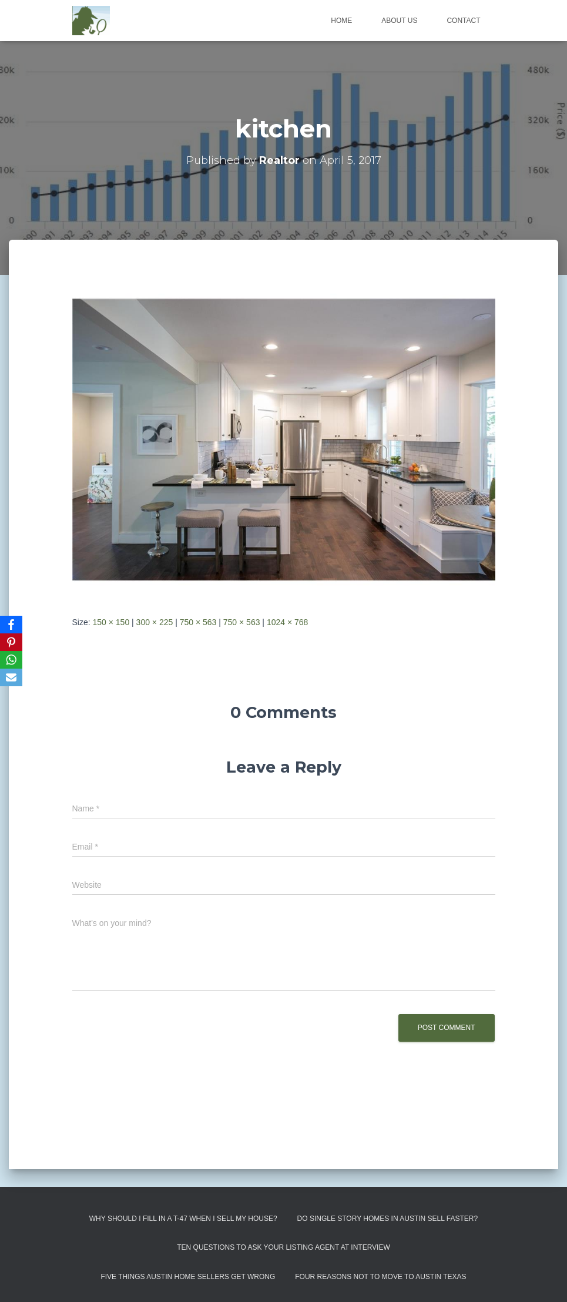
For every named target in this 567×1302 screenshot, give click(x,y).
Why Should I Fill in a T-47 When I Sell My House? (183, 1218)
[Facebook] (11, 624)
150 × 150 (111, 622)
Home (341, 20)
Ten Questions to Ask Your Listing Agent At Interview (283, 1247)
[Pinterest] (11, 642)
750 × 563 (198, 622)
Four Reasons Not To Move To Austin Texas (380, 1277)
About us (399, 20)
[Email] (11, 677)
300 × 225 (154, 622)
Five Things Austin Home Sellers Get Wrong (187, 1277)
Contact (463, 20)
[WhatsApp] (11, 660)
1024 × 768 (287, 622)
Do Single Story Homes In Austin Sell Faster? (387, 1218)
